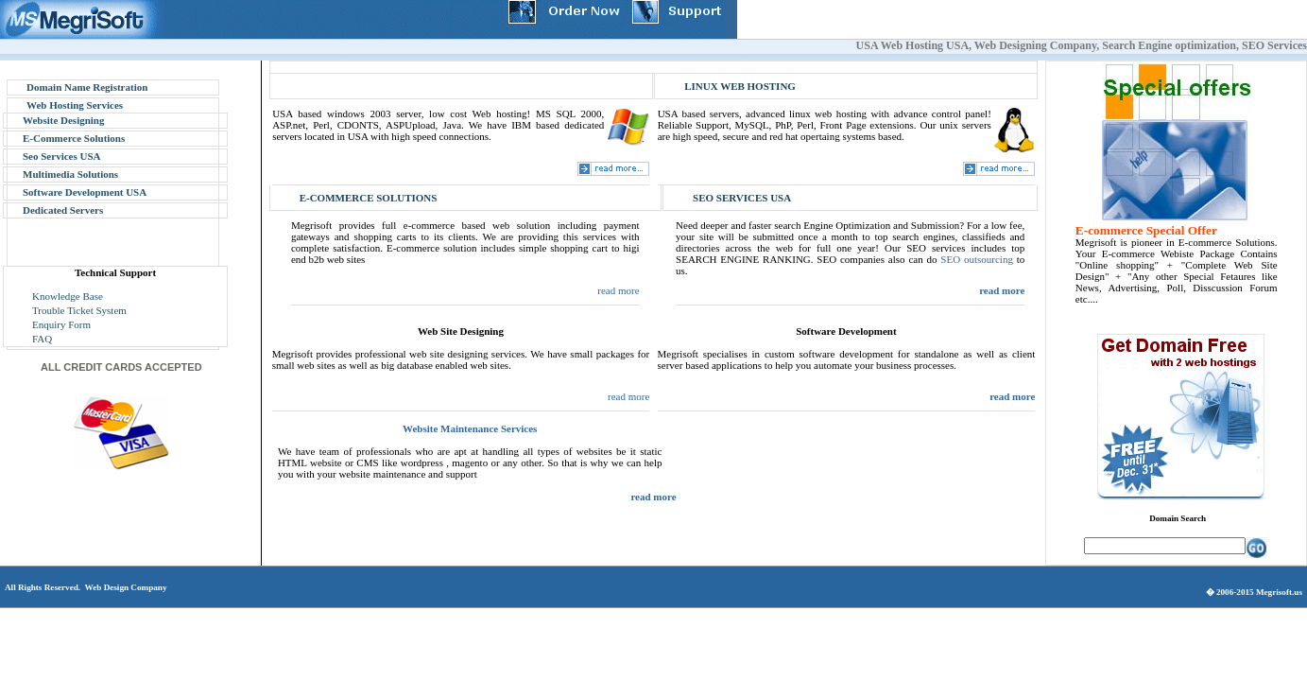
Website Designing (63, 120)
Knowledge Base (67, 296)
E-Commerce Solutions (74, 138)
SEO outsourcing (976, 259)
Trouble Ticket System (79, 310)
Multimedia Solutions (70, 174)
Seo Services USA (62, 156)
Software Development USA (84, 192)
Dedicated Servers (63, 210)
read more (618, 290)
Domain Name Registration (86, 87)
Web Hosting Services (74, 105)
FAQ (42, 338)
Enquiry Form (61, 324)
